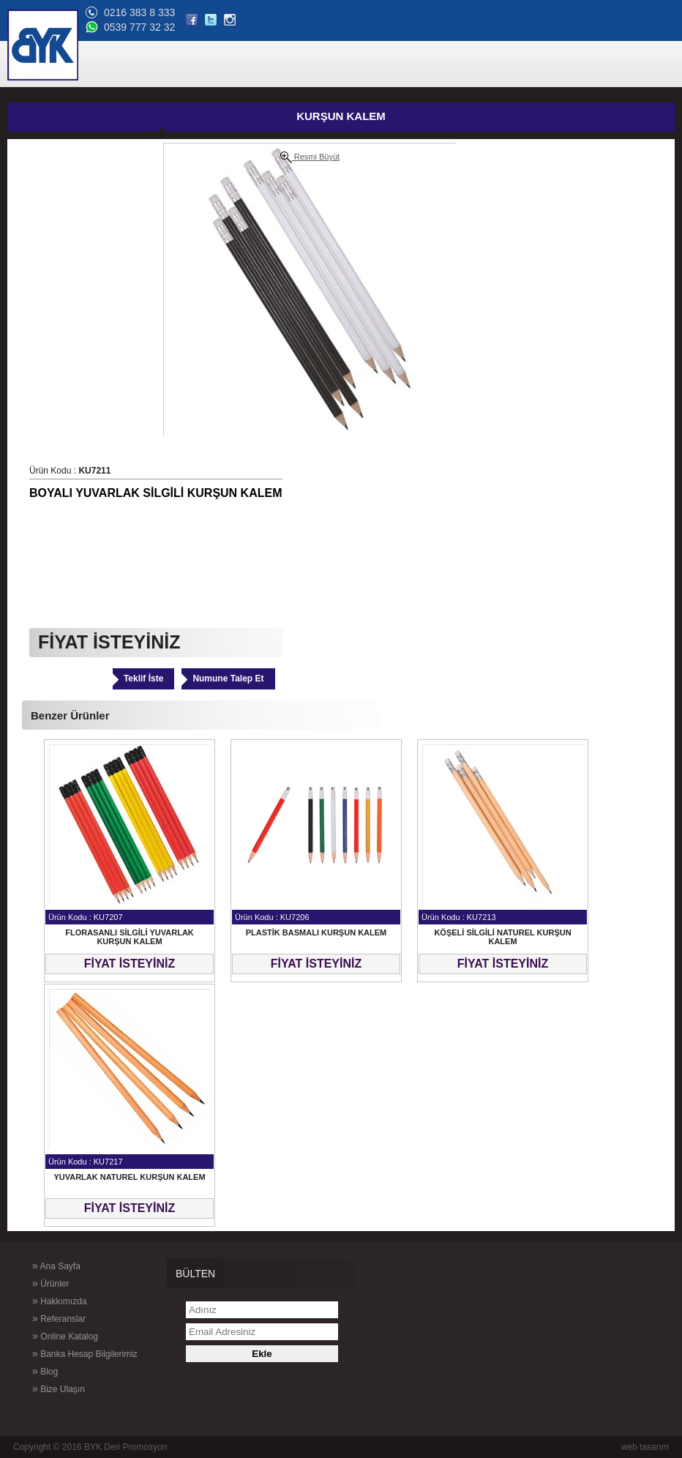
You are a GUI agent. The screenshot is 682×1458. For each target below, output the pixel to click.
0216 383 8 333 (139, 12)
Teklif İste (143, 678)
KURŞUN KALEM (341, 116)
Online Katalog (65, 1336)
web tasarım (645, 1447)
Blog (45, 1371)
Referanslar (59, 1318)
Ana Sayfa (56, 1265)
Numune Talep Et (227, 678)
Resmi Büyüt (310, 157)
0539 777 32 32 (139, 27)
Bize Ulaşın (58, 1388)
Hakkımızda (59, 1300)
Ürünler (50, 1283)
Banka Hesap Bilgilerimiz (85, 1353)
